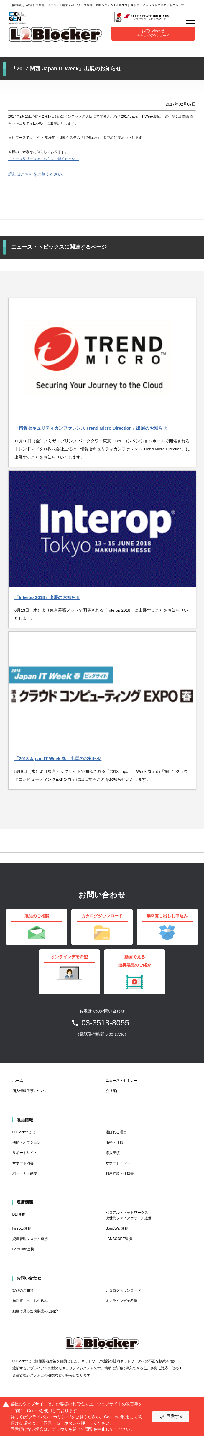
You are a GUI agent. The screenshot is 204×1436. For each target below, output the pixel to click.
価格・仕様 (114, 1142)
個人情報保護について (30, 1091)
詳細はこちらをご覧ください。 (37, 174)
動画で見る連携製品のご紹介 (35, 1311)
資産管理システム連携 (30, 1239)
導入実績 (113, 1153)
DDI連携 (19, 1214)
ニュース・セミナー (121, 1080)
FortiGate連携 (23, 1249)
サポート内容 (23, 1163)
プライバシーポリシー (49, 1416)
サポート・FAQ (118, 1163)
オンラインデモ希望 (121, 1301)
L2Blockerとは (23, 1132)
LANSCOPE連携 (119, 1239)
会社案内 (113, 1091)
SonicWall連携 (117, 1228)
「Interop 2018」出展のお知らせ (47, 597)
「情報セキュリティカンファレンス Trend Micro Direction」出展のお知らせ (90, 428)
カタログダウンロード (123, 1290)
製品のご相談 (23, 1290)
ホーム (17, 1080)
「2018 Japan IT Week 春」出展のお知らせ (58, 758)
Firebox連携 (21, 1228)
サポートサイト (24, 1153)
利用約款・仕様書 (120, 1173)
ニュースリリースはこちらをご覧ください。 (43, 159)
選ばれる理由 (116, 1132)
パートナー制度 (24, 1173)
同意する (171, 1416)
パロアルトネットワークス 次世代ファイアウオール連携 (129, 1215)
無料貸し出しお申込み (30, 1301)
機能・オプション (26, 1142)
